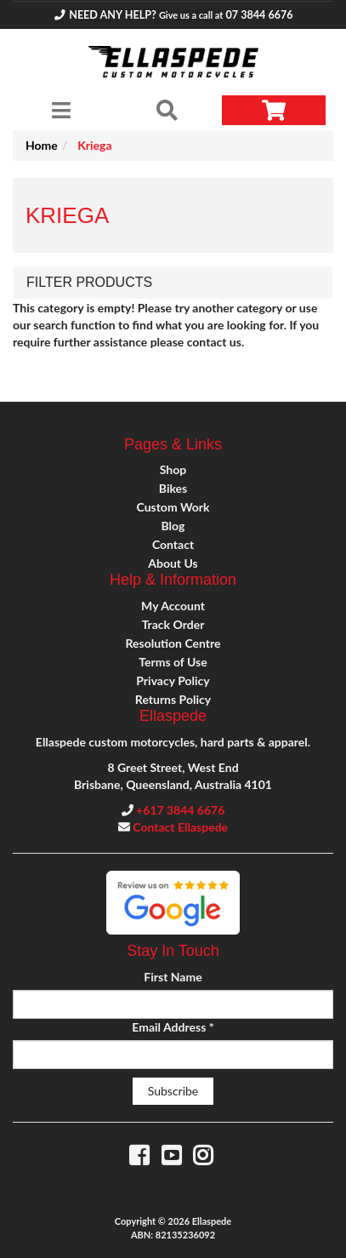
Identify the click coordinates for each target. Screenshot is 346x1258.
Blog (173, 525)
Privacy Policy (172, 680)
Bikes (173, 488)
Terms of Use (173, 662)
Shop (173, 469)
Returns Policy (173, 699)
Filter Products (89, 282)
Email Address (172, 1027)
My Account (173, 605)
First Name (172, 976)
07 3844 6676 (258, 15)
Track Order (173, 624)
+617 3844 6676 (180, 810)
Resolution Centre (172, 643)
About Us (172, 563)
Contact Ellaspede (180, 827)
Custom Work (172, 507)
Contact (173, 544)
